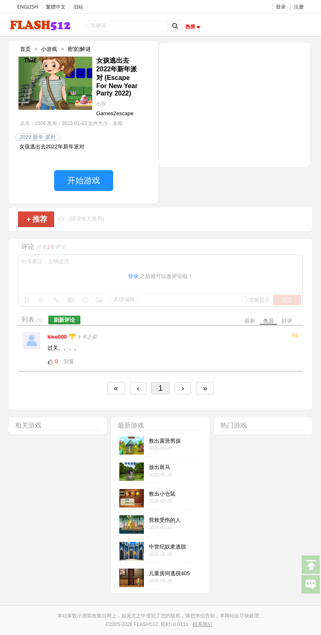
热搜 (194, 27)
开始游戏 (83, 180)
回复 (69, 361)
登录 (281, 6)
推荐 (37, 219)
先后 (268, 321)
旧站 (78, 6)
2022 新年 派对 (38, 137)
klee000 (58, 337)
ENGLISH (27, 6)
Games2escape (115, 113)
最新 (249, 321)
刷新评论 (64, 320)
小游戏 (49, 49)
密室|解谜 (79, 49)
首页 (25, 49)
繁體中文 (56, 6)
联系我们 (202, 624)
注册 (299, 6)
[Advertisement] (234, 104)
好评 (287, 321)
